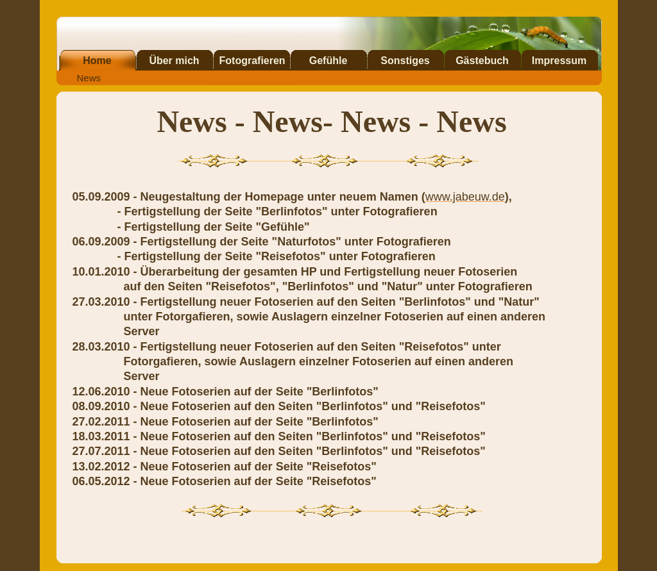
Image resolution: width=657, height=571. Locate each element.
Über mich (174, 60)
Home (97, 60)
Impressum (559, 60)
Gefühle (328, 60)
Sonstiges (404, 60)
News (89, 77)
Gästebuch (482, 60)
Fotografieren (252, 60)
